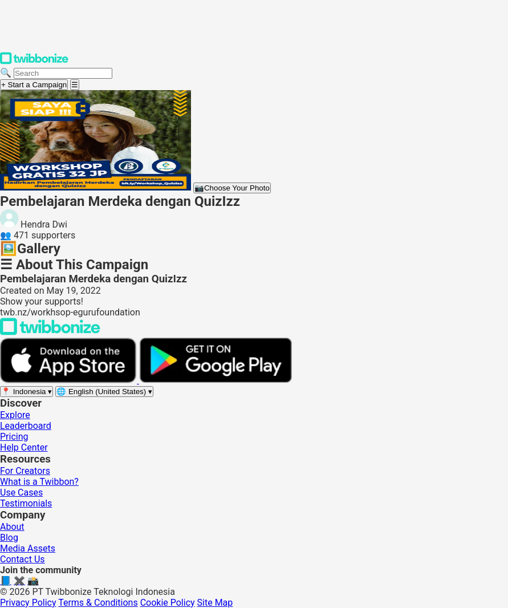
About (12, 526)
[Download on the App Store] (69, 380)
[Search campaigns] (63, 73)
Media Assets (27, 548)
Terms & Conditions (98, 602)
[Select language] (104, 391)
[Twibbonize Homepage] (34, 61)
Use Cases (21, 492)
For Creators (25, 470)
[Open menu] (74, 84)
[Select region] (26, 391)
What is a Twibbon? (39, 481)
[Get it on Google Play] (215, 380)
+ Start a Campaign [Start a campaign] (34, 84)
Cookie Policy (167, 602)
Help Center (24, 447)
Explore (15, 415)
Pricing (14, 436)
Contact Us (22, 559)
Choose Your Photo (232, 188)
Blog (9, 537)
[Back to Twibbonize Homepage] (50, 332)
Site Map (215, 602)
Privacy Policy (28, 602)
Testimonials (26, 503)
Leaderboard (25, 425)
